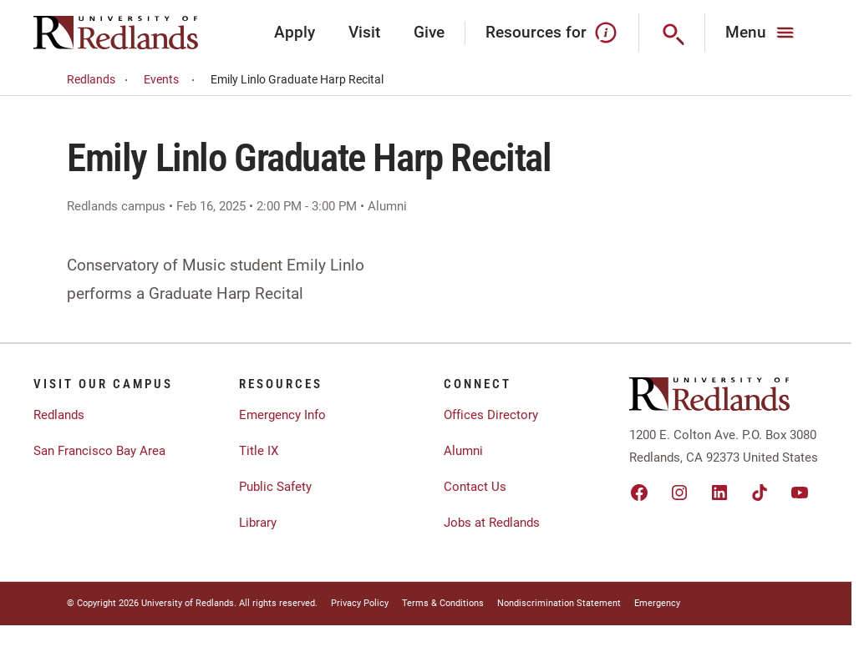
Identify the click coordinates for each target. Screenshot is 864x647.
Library (258, 522)
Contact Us (475, 486)
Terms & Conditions (443, 603)
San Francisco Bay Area (99, 450)
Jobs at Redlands (492, 522)
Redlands (100, 80)
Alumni (463, 450)
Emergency (657, 603)
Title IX (258, 450)
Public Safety (275, 486)
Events (172, 80)
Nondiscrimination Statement (559, 603)
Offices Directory (491, 414)
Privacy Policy (360, 603)
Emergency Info (282, 414)
